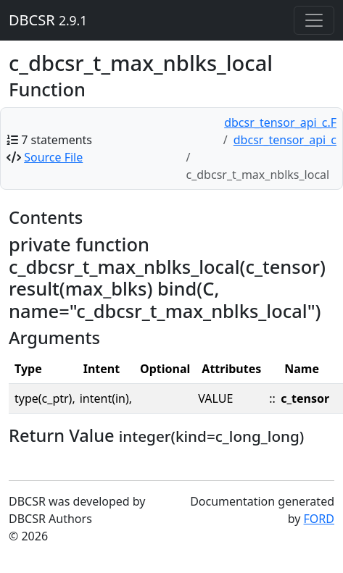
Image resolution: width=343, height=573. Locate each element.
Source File (53, 157)
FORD (319, 519)
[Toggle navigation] (314, 20)
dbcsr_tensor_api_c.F (280, 122)
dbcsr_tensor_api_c (285, 140)
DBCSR (48, 20)
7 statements (56, 140)
